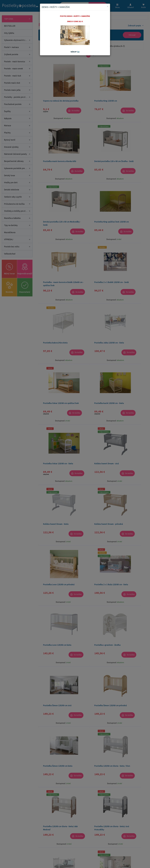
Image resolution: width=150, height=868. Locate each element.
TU (78, 52)
